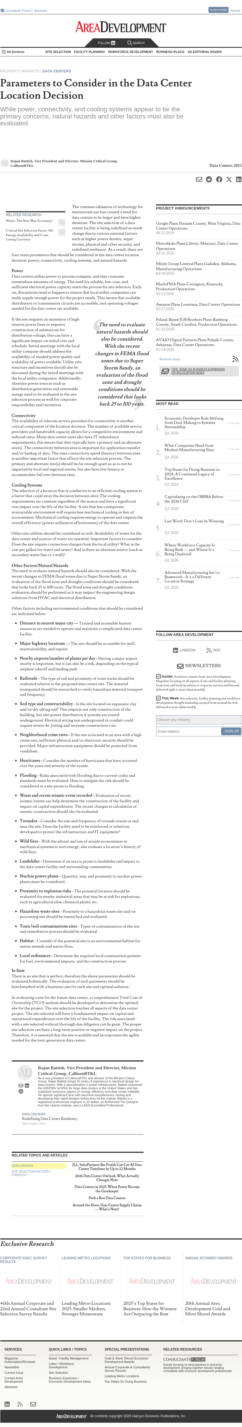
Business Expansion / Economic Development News (70, 1379)
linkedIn (184, 650)
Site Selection (58, 1372)
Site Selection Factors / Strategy (31, 1173)
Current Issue (14, 1372)
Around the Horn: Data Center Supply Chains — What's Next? (106, 1207)
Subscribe (218, 9)
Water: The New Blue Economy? (29, 221)
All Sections (16, 52)
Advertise (41, 10)
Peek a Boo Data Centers (107, 1198)
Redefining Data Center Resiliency (49, 1118)
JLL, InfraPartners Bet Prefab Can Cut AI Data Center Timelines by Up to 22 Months (107, 1167)
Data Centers (57, 71)
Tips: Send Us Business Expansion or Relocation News (198, 371)
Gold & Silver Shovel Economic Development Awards (126, 1360)
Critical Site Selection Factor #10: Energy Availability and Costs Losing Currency (30, 235)
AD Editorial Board (205, 52)
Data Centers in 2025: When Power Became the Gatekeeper (106, 1189)
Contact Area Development (14, 1379)
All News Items (170, 359)
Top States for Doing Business (126, 1381)
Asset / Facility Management (68, 1358)
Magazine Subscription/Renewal (20, 1360)
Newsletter (12, 1367)
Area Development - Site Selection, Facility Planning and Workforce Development (121, 26)
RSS (213, 650)
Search (136, 43)
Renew (235, 10)
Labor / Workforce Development (61, 1365)
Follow (106, 43)
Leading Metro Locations (122, 1376)
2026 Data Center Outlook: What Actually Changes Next (107, 1178)
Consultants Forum (17, 10)
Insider (198, 683)
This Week (198, 702)
